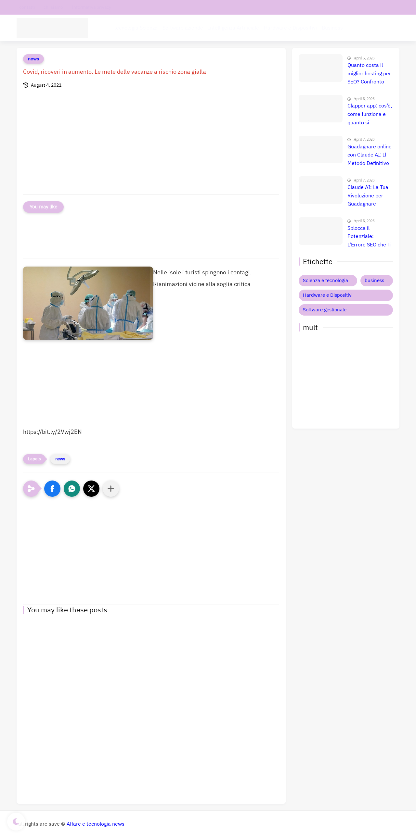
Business (332, 28)
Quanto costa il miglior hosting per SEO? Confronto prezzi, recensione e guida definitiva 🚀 (369, 74)
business (374, 280)
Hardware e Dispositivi (290, 28)
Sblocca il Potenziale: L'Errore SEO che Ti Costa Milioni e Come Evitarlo (369, 237)
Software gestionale (324, 309)
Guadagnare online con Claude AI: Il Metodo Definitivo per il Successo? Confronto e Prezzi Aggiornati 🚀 (369, 155)
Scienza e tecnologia (325, 280)
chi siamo (53, 7)
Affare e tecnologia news (95, 824)
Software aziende (182, 28)
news (33, 59)
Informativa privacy (91, 7)
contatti (27, 7)
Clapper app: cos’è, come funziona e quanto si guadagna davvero (369, 114)
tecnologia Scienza (136, 28)
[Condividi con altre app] (111, 489)
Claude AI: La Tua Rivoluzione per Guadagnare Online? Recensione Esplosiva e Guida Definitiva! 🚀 (368, 196)
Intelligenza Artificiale (233, 28)
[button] (52, 489)
